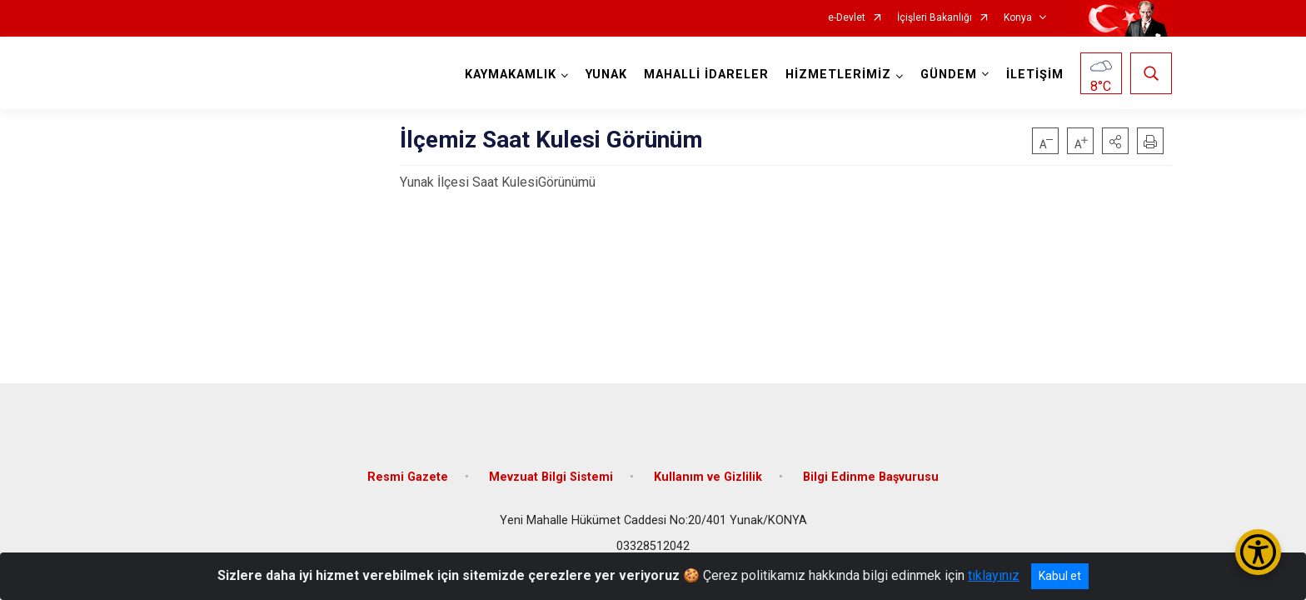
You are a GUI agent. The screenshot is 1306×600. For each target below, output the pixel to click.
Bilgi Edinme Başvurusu (871, 477)
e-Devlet (846, 17)
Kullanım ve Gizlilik (708, 477)
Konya (1018, 17)
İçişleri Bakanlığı (934, 17)
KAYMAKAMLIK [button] (510, 75)
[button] (1115, 141)
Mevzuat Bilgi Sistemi (551, 477)
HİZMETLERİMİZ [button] (838, 75)
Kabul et (1060, 575)
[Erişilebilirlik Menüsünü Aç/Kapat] (1258, 552)
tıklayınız (993, 575)
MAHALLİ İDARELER (706, 75)
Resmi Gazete (407, 477)
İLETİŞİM (1035, 75)
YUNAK (606, 75)
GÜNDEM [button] (948, 75)
